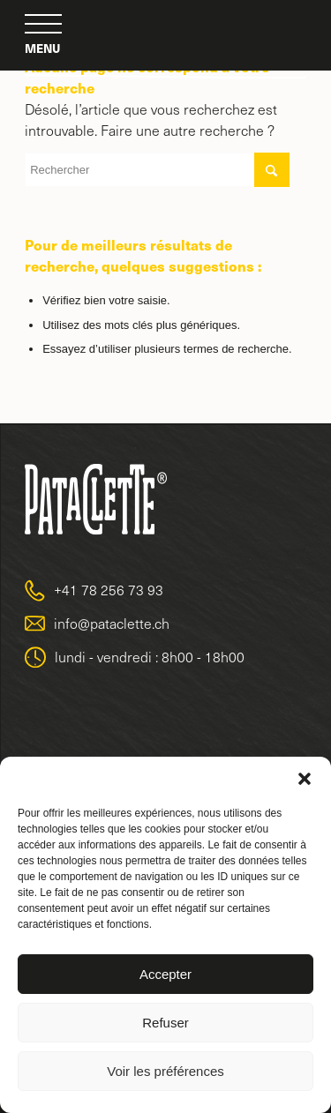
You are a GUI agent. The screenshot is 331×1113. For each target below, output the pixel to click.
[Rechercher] (157, 170)
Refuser (165, 1022)
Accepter (165, 974)
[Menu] (43, 24)
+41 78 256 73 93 (108, 589)
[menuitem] (43, 24)
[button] (304, 779)
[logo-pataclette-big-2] (166, 35)
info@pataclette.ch (111, 623)
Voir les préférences (165, 1071)
